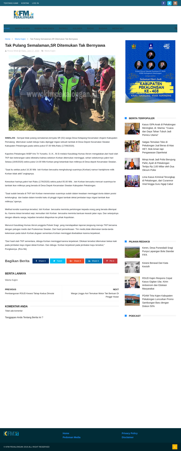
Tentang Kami (11, 3)
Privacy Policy (130, 433)
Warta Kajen (22, 28)
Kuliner (77, 28)
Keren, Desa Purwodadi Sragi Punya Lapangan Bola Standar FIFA (158, 251)
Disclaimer (128, 437)
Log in (35, 3)
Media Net (118, 28)
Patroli (63, 28)
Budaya (103, 28)
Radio (90, 28)
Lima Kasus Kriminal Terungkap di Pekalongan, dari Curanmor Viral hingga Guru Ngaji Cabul (158, 180)
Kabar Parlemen (44, 28)
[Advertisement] (116, 15)
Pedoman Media (72, 437)
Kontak (25, 3)
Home (7, 28)
